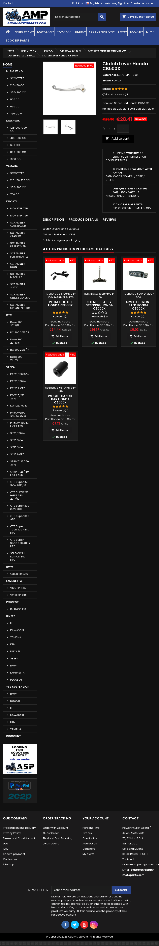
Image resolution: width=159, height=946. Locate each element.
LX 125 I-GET (17, 388)
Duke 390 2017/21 (16, 358)
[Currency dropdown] (78, 3)
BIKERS (79, 32)
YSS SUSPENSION (101, 32)
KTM (149, 32)
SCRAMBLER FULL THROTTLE (19, 255)
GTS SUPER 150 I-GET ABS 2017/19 (19, 495)
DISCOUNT (13, 736)
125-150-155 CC (20, 180)
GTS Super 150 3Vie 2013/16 (19, 483)
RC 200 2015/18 (19, 332)
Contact (8, 3)
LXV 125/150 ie (19, 406)
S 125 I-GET (17, 454)
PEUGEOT (12, 602)
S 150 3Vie (16, 447)
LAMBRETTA (14, 581)
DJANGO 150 (18, 609)
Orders (87, 833)
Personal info (91, 828)
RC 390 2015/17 (19, 350)
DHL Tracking (51, 843)
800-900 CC (18, 152)
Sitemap (8, 864)
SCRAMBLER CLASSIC (17, 234)
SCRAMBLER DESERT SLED (18, 244)
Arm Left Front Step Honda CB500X (138, 305)
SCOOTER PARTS (17, 40)
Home (7, 64)
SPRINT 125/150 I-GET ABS (19, 473)
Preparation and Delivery (19, 828)
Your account (96, 818)
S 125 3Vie (16, 440)
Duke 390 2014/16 (16, 341)
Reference (109, 75)
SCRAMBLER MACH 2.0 (17, 275)
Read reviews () (117, 94)
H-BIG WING (23, 32)
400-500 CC (18, 138)
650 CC (15, 106)
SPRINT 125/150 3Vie (19, 463)
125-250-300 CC (18, 129)
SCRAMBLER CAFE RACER (18, 224)
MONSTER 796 (19, 215)
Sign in (122, 3)
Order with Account (55, 828)
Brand (106, 80)
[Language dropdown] (94, 3)
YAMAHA (63, 32)
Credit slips (90, 838)
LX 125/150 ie (18, 381)
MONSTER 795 (19, 208)
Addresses (90, 843)
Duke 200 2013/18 (16, 323)
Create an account (143, 3)
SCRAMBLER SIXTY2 (17, 285)
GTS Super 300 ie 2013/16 (19, 507)
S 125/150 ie (17, 433)
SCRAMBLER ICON (17, 265)
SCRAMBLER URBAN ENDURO (20, 306)
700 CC (15, 194)
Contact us (10, 859)
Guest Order (51, 833)
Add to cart (117, 138)
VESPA (10, 367)
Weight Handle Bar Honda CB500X (60, 399)
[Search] (79, 17)
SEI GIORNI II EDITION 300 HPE (18, 556)
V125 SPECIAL (18, 588)
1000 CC (15, 159)
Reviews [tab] (109, 219)
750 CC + (16, 113)
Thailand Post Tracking (57, 838)
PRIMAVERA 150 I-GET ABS (19, 424)
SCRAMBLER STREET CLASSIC (20, 296)
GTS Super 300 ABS (19, 517)
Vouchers (89, 849)
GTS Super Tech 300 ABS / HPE (20, 529)
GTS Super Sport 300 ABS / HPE (20, 543)
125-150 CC (17, 85)
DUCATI (135, 32)
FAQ (5, 849)
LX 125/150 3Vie (19, 374)
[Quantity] (123, 129)
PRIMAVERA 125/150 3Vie (18, 414)
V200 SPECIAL (19, 595)
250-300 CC (18, 92)
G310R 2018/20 (19, 574)
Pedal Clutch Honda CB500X (60, 303)
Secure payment (14, 854)
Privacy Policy (12, 833)
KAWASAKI (44, 32)
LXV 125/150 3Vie (17, 396)
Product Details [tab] (83, 219)
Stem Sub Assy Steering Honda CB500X (99, 305)
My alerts (88, 854)
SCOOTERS (17, 78)
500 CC (15, 99)
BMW (121, 32)
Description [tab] (53, 219)
